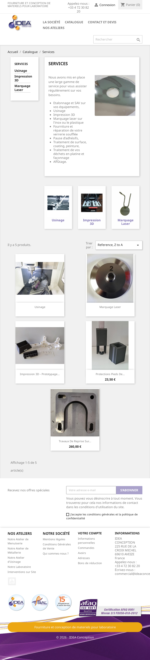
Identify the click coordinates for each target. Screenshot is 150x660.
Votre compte (90, 533)
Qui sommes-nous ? (56, 553)
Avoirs (82, 553)
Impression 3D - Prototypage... (40, 374)
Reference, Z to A (119, 245)
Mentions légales (54, 539)
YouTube (12, 581)
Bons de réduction (90, 563)
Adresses (84, 558)
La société (51, 22)
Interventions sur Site (22, 572)
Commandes (86, 548)
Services (21, 64)
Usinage (20, 71)
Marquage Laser (22, 88)
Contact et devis (102, 22)
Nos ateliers (53, 28)
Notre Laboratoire (19, 566)
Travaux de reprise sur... (75, 441)
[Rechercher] (117, 39)
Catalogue (74, 22)
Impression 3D (22, 78)
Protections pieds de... (110, 374)
